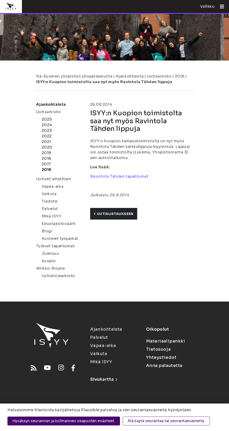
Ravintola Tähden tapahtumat (119, 176)
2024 (47, 124)
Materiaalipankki (165, 341)
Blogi (47, 231)
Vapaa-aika (53, 186)
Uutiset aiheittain (53, 178)
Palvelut (50, 208)
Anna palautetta (164, 365)
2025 (47, 119)
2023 (47, 130)
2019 (46, 152)
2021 (46, 141)
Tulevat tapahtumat (55, 246)
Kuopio (49, 260)
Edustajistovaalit (59, 223)
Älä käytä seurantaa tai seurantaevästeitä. (166, 420)
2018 (46, 158)
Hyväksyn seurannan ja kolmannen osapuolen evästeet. (63, 420)
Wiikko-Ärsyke (50, 268)
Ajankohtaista (130, 76)
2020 (47, 147)
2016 (179, 76)
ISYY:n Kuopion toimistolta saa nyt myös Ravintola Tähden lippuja (104, 81)
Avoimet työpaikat (60, 238)
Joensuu (50, 253)
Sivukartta (103, 379)
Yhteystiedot (161, 357)
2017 (46, 164)
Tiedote (50, 201)
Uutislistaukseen (113, 214)
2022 (47, 136)
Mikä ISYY (52, 216)
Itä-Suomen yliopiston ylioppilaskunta (74, 76)
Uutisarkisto (159, 76)
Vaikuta (49, 193)
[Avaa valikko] (220, 6)
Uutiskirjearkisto (58, 275)
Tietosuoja (158, 349)
